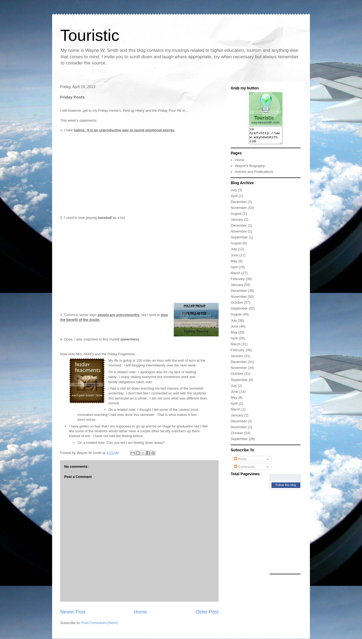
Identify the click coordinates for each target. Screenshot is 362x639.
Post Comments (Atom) (100, 623)
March (235, 276)
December (239, 205)
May (234, 264)
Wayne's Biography (250, 169)
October (237, 306)
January (237, 223)
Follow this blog (286, 488)
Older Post (207, 612)
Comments (244, 470)
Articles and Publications (254, 175)
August (236, 217)
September (239, 240)
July (234, 193)
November (239, 211)
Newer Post (72, 612)
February (238, 282)
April (234, 199)
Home (140, 612)
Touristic (89, 35)
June (234, 258)
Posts (240, 462)
